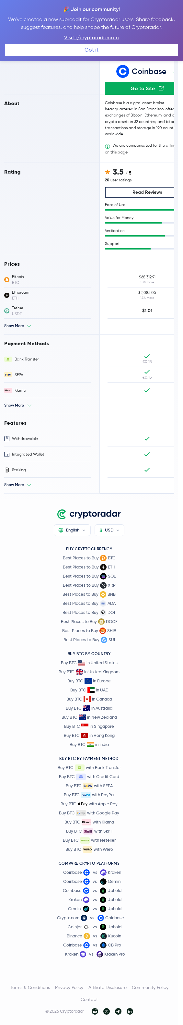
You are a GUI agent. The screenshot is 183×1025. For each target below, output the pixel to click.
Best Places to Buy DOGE (89, 621)
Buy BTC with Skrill (89, 831)
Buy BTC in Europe (89, 681)
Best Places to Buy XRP (89, 585)
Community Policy (150, 987)
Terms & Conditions (30, 987)
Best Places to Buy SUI (89, 640)
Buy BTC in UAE (89, 690)
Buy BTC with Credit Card (89, 777)
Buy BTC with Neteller (89, 840)
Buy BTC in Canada (89, 699)
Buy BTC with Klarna (89, 822)
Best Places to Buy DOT (89, 612)
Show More (14, 325)
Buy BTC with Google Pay (89, 813)
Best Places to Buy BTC (89, 558)
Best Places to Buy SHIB (89, 631)
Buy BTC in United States (89, 662)
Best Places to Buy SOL (89, 576)
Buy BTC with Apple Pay (89, 804)
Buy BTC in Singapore (89, 726)
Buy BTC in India (89, 744)
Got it (91, 50)
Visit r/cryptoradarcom (91, 37)
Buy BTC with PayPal (89, 795)
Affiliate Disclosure (107, 987)
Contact (89, 999)
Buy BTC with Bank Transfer (89, 767)
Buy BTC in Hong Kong (89, 735)
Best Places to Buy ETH (89, 567)
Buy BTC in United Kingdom (89, 672)
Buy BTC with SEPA (89, 786)
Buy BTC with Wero (89, 849)
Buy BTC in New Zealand (89, 717)
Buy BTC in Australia (89, 708)
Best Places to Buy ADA (89, 603)
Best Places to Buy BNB (89, 594)
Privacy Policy (69, 987)
